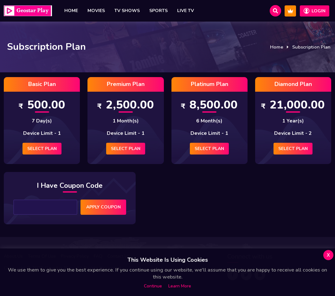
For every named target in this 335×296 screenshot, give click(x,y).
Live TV (185, 11)
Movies (96, 11)
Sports (158, 11)
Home (71, 11)
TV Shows (127, 11)
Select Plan (42, 149)
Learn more (179, 286)
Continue (153, 286)
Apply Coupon (103, 207)
